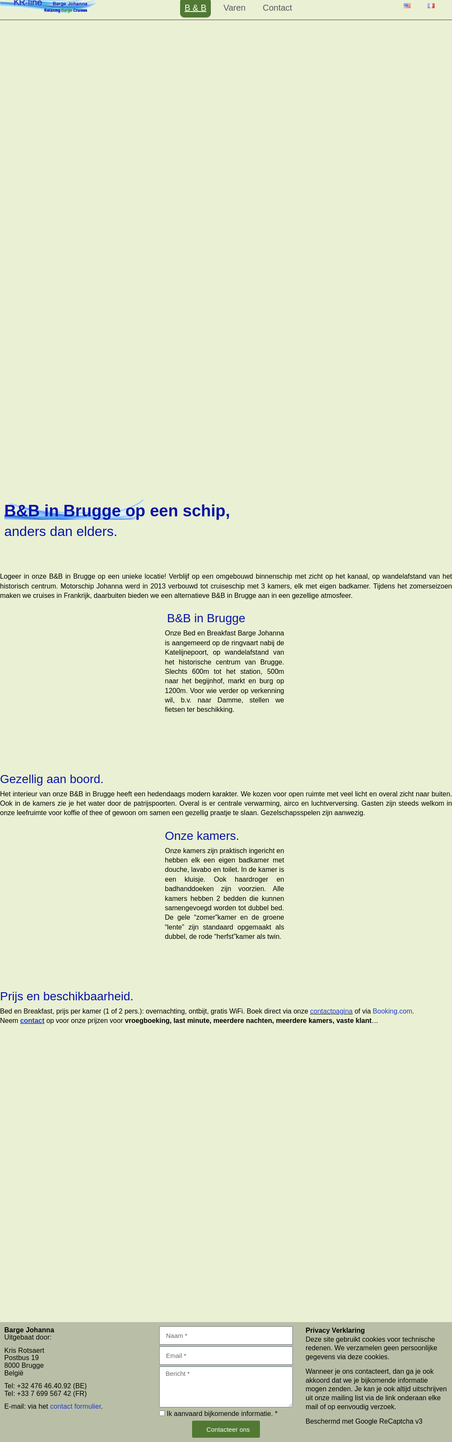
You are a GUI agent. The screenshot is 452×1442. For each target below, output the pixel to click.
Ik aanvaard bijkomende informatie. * (221, 1413)
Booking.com (392, 1011)
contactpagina (331, 1011)
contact (32, 1020)
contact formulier (75, 1406)
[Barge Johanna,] (226, 1232)
